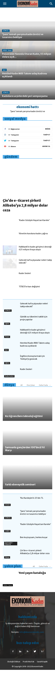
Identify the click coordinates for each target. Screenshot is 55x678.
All (21, 393)
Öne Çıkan (31, 393)
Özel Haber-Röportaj (9, 551)
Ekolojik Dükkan (13, 670)
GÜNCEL (6, 31)
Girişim (7, 513)
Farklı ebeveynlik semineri (20, 492)
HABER (7, 539)
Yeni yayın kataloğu (32, 581)
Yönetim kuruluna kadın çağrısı (33, 241)
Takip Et (46, 135)
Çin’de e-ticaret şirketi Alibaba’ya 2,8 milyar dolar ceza (25, 214)
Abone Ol (46, 146)
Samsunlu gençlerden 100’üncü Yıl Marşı (25, 457)
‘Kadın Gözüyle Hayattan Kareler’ (34, 228)
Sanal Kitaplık (42, 670)
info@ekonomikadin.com (31, 640)
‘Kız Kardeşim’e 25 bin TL (31, 506)
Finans (7, 345)
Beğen (47, 129)
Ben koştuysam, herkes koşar (34, 545)
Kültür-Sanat (7, 50)
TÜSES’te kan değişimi (29, 294)
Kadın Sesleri (25, 281)
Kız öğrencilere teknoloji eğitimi (24, 424)
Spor (4, 70)
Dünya (7, 565)
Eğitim (7, 332)
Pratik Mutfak (28, 670)
